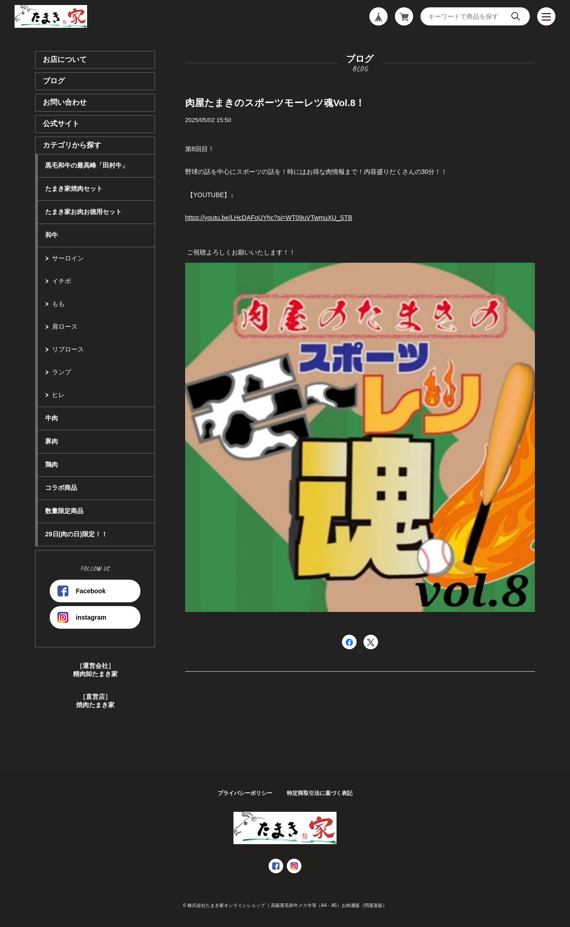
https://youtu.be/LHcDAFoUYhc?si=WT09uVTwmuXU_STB (268, 217)
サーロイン (68, 258)
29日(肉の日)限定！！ (76, 534)
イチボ (61, 281)
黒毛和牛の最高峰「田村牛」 (86, 165)
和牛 (51, 235)
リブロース (68, 349)
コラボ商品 (61, 487)
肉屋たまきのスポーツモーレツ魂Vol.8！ (275, 102)
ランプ (61, 372)
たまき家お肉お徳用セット (83, 211)
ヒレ (58, 394)
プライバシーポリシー (245, 793)
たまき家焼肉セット (74, 188)
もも (58, 303)
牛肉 (51, 418)
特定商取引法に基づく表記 (319, 793)
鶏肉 (51, 464)
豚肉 (51, 441)
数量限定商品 (64, 510)
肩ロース (65, 326)
